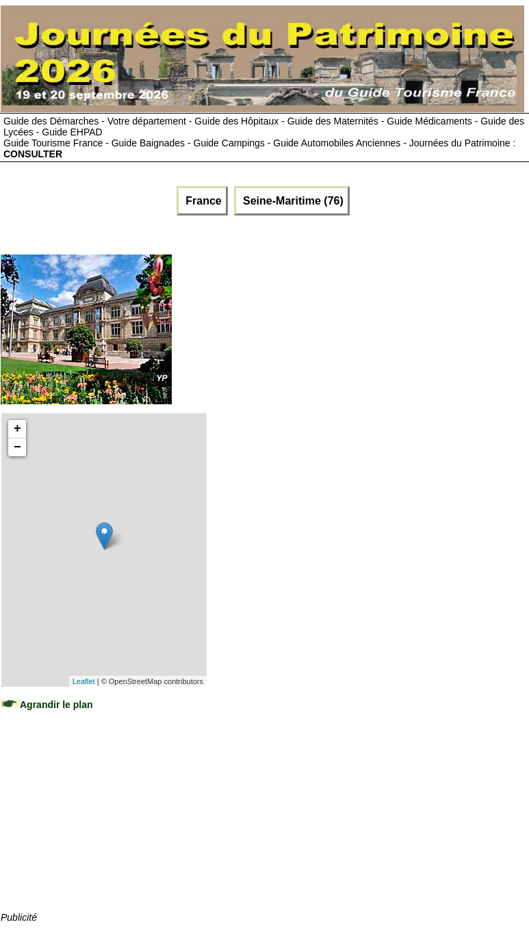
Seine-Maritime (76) (292, 201)
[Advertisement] (103, 824)
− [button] (17, 447)
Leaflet (84, 681)
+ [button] (17, 429)
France (202, 201)
